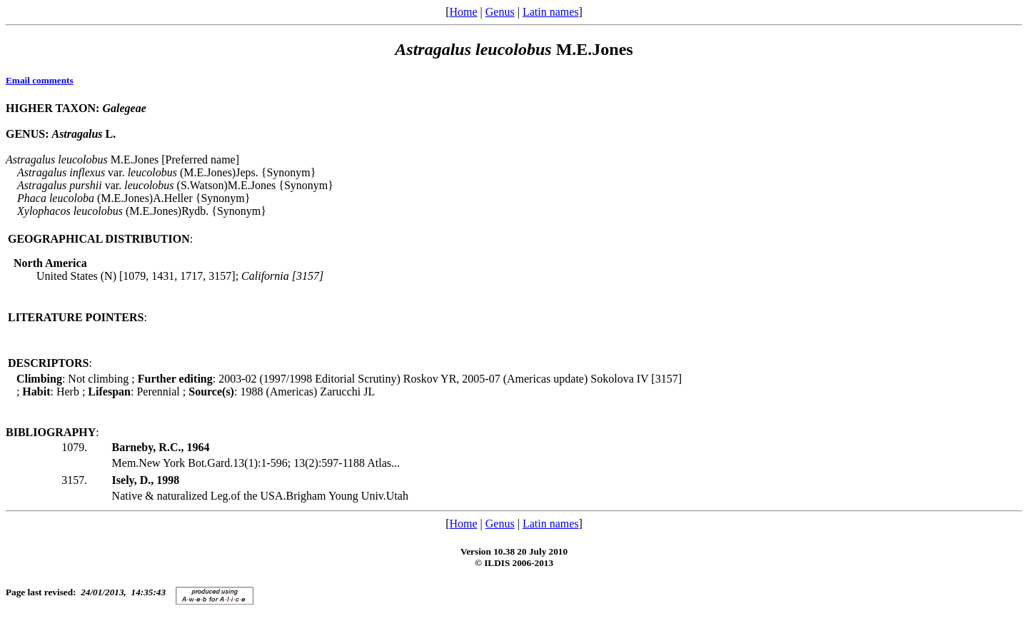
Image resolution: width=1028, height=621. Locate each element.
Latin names (551, 12)
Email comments (40, 80)
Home (463, 12)
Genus (500, 12)
